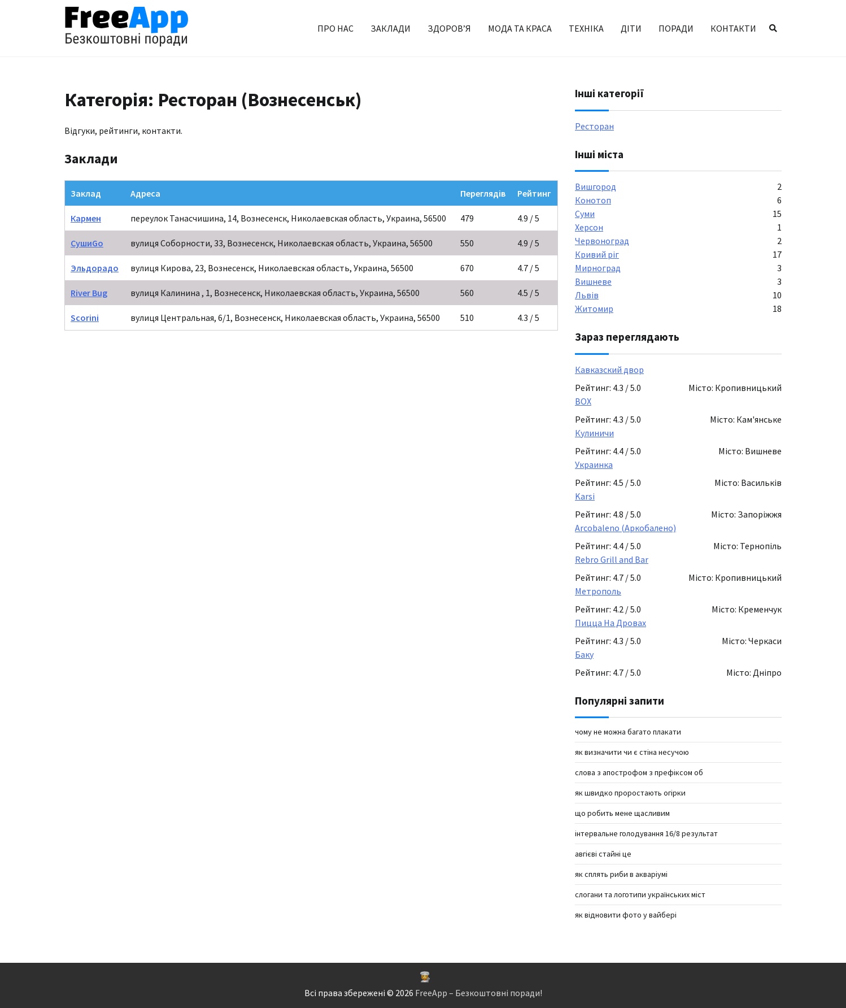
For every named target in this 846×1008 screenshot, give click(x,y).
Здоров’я (449, 28)
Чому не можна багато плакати (628, 732)
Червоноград (602, 240)
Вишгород (595, 186)
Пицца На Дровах (610, 622)
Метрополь (598, 591)
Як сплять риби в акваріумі (621, 874)
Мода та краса (520, 28)
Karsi (585, 496)
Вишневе (593, 281)
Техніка (586, 28)
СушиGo (87, 243)
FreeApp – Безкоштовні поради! (478, 992)
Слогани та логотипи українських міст (640, 894)
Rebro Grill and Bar (611, 559)
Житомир (594, 308)
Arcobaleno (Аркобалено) (625, 527)
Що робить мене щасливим (622, 813)
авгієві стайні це (603, 854)
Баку (584, 654)
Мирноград (598, 267)
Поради (676, 28)
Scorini (85, 317)
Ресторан (594, 126)
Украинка (594, 464)
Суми (585, 213)
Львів (587, 295)
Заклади (390, 28)
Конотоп (593, 200)
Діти (631, 28)
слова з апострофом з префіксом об (639, 772)
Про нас (335, 28)
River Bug (89, 292)
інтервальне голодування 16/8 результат (646, 833)
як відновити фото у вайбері (626, 915)
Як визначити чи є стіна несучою (632, 752)
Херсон (589, 227)
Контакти (733, 28)
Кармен (86, 218)
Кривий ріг (597, 254)
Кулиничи (594, 432)
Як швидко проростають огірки (630, 793)
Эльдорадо (95, 267)
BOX (583, 401)
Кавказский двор (609, 369)
